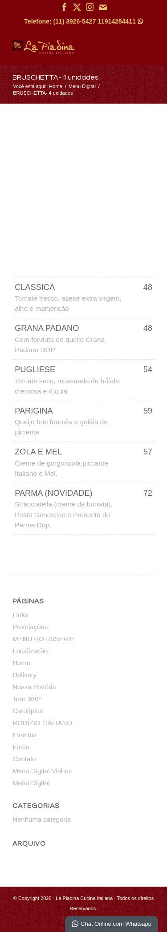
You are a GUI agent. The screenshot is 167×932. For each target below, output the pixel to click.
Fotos (20, 747)
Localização (30, 651)
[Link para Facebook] (64, 7)
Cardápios (27, 711)
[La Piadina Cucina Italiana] (69, 46)
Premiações (30, 627)
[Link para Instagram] (90, 7)
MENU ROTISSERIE (43, 639)
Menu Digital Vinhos (42, 771)
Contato (24, 759)
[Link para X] (77, 7)
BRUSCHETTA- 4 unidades (55, 77)
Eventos (24, 735)
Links (20, 615)
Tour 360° (26, 699)
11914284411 (120, 21)
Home (21, 663)
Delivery (24, 675)
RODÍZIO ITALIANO (42, 723)
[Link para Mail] (103, 7)
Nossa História (34, 687)
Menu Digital (30, 783)
